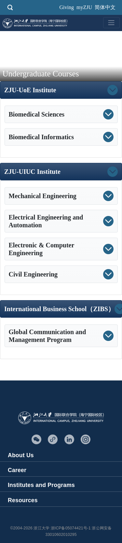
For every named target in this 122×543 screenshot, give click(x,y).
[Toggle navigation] (111, 22)
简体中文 (105, 7)
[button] (87, 90)
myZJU (84, 7)
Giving (67, 7)
